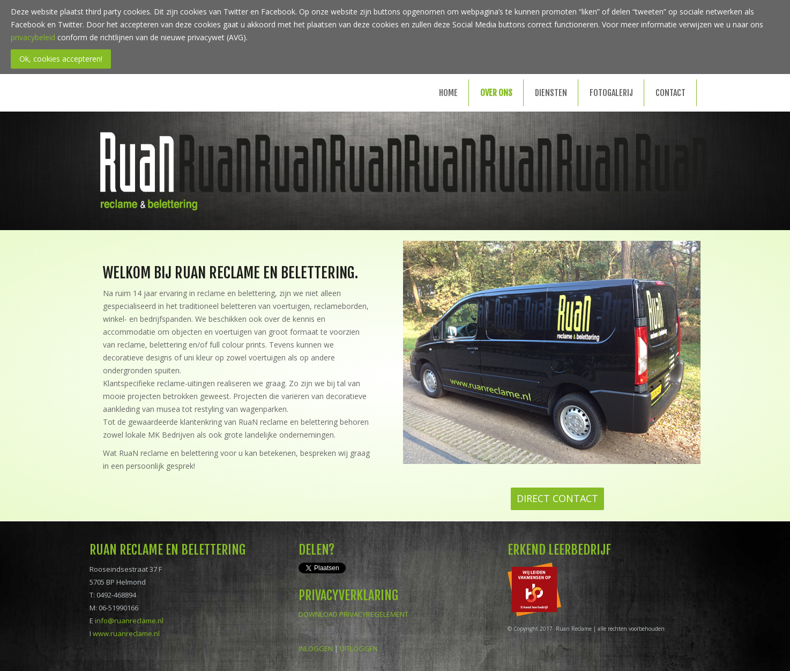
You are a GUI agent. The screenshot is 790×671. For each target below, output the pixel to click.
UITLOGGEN (359, 648)
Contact (670, 92)
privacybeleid (33, 37)
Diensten (551, 92)
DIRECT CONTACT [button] (557, 498)
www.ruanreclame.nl (126, 633)
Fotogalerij (611, 92)
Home (448, 92)
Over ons (496, 92)
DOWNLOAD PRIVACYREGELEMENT (353, 614)
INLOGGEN (316, 648)
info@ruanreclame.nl (129, 620)
